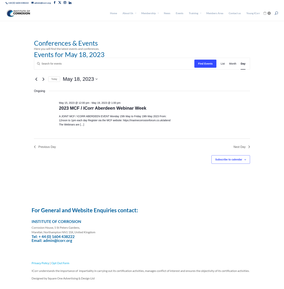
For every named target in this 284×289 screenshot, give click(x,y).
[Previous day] (36, 79)
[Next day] (43, 79)
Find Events (205, 63)
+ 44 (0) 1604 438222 (57, 236)
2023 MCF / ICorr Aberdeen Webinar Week (102, 108)
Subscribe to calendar (228, 159)
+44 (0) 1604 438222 (18, 2)
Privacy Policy (40, 263)
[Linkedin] (70, 2)
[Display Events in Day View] (243, 64)
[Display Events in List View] (223, 64)
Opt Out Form (60, 263)
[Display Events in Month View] (232, 64)
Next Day (241, 146)
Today (54, 79)
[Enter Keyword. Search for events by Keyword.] (114, 64)
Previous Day (45, 146)
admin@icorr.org (57, 240)
